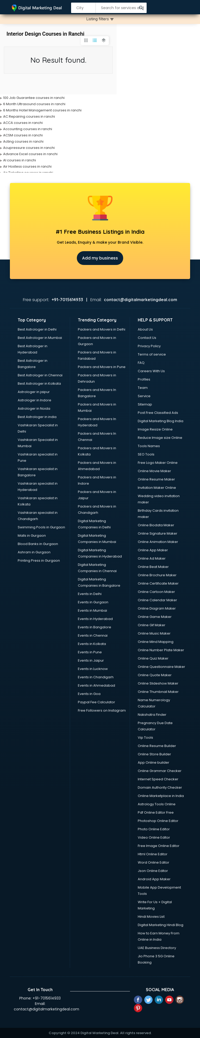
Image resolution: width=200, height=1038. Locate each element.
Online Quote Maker (155, 675)
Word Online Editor (153, 862)
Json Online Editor (153, 870)
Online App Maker (153, 550)
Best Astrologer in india (37, 416)
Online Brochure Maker (157, 575)
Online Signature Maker (157, 533)
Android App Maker (154, 879)
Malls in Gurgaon (32, 535)
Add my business (100, 258)
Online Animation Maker (158, 541)
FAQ (141, 362)
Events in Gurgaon (93, 602)
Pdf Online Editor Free (156, 812)
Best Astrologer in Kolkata (39, 383)
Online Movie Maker (154, 471)
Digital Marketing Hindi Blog (160, 924)
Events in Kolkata (92, 643)
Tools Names (149, 446)
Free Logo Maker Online (158, 462)
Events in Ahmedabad (96, 685)
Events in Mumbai (92, 610)
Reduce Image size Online (160, 437)
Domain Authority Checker (160, 787)
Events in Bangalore (94, 627)
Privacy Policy (149, 346)
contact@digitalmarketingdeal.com (46, 1009)
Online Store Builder (154, 754)
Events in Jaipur (91, 660)
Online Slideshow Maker (158, 683)
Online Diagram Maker (157, 608)
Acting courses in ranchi (23, 141)
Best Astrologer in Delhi (37, 329)
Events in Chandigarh (96, 677)
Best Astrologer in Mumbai (40, 337)
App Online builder (153, 762)
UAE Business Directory (157, 947)
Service (144, 396)
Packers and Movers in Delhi (101, 329)
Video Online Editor (154, 837)
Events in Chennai (93, 635)
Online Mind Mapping (155, 641)
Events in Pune (90, 652)
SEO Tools (146, 454)
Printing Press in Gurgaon (39, 560)
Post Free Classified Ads (158, 412)
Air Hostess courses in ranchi (27, 166)
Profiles (144, 379)
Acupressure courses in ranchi (29, 147)
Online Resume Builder (157, 745)
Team (143, 387)
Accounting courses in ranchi (27, 128)
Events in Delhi (90, 593)
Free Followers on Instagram (102, 710)
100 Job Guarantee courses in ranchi (34, 97)
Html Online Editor (152, 854)
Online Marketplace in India (161, 795)
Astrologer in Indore (34, 400)
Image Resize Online (155, 429)
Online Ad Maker (152, 558)
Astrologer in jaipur (34, 391)
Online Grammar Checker (160, 770)
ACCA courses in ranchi (23, 122)
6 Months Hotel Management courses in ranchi (42, 110)
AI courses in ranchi (19, 160)
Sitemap (145, 404)
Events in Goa (89, 693)
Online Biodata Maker (156, 525)
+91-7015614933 (47, 998)
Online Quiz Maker (153, 658)
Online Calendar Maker (157, 600)
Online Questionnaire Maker (161, 666)
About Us (145, 329)
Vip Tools (145, 737)
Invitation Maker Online (157, 487)
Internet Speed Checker (158, 779)
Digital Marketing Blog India (160, 421)
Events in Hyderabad (95, 618)
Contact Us (147, 337)
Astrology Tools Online (157, 804)
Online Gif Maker (151, 625)
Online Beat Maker (153, 566)
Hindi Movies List (151, 916)
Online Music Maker (154, 633)
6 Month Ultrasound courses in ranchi (34, 104)
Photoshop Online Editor (158, 820)
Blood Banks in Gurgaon (38, 543)
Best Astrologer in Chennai (40, 375)
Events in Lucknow (93, 668)
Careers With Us (151, 371)
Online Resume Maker (156, 479)
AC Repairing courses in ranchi (29, 116)
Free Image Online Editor (158, 845)
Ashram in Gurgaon (34, 552)
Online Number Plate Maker (161, 650)
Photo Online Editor (154, 829)
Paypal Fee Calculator (96, 702)
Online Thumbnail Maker (158, 691)
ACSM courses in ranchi (23, 135)
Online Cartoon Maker (156, 591)
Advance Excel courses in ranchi (30, 153)
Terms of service (152, 354)
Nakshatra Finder (152, 714)
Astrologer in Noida (34, 408)
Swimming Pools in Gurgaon (41, 527)
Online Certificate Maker (158, 583)
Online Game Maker (155, 616)
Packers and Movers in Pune (102, 366)
